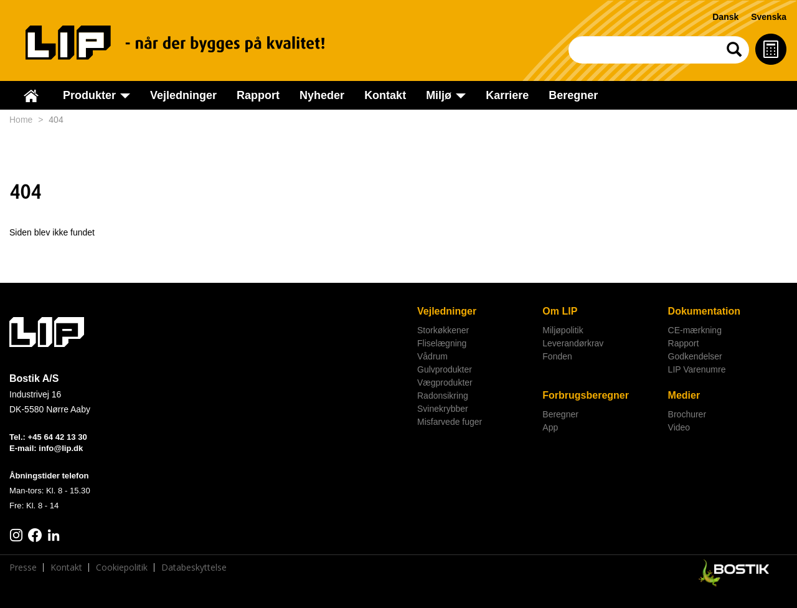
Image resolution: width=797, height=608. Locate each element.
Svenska (768, 17)
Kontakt (385, 95)
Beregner (573, 95)
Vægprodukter (445, 382)
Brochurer (687, 414)
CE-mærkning (695, 330)
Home (20, 120)
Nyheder (321, 95)
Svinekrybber (442, 409)
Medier (684, 395)
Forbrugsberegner (585, 395)
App (550, 427)
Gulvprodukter (444, 369)
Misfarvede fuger (449, 422)
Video (679, 427)
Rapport (258, 95)
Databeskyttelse (194, 567)
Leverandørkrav (572, 343)
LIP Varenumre (697, 369)
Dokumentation (704, 311)
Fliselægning (441, 343)
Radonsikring (442, 396)
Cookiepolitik (122, 567)
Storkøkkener (443, 330)
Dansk (725, 17)
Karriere (507, 95)
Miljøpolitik (562, 330)
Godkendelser (695, 356)
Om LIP (559, 311)
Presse (23, 567)
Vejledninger (183, 95)
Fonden (557, 356)
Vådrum (432, 356)
